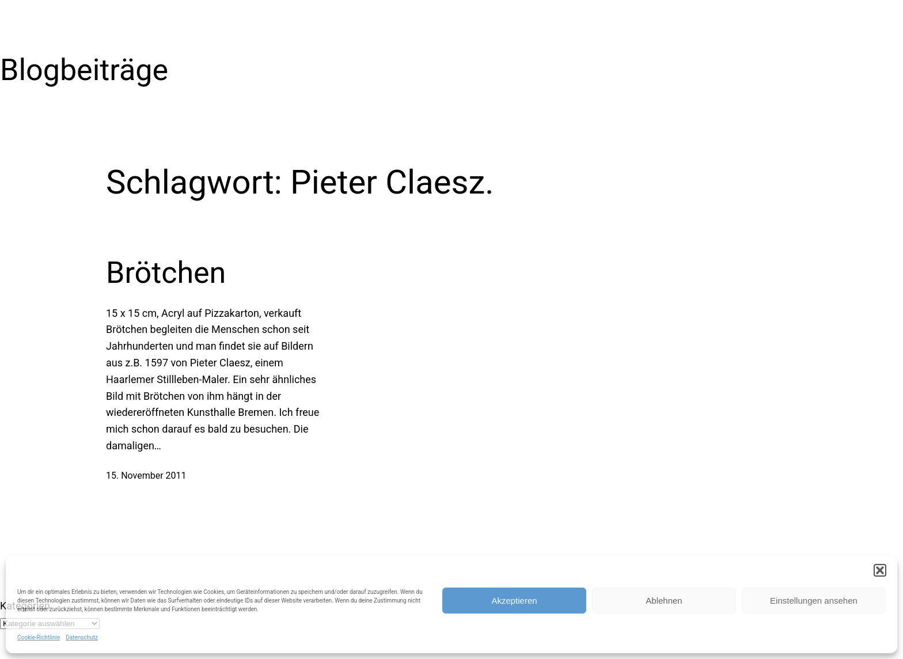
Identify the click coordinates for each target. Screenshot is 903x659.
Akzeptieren (514, 600)
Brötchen (166, 272)
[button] (880, 570)
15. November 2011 (146, 475)
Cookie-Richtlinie (38, 637)
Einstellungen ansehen (814, 600)
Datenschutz (82, 637)
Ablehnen (664, 600)
